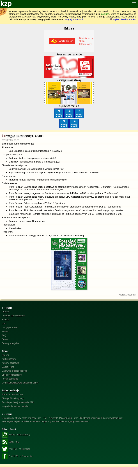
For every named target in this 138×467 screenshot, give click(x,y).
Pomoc (5, 331)
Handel (5, 319)
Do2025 (69, 113)
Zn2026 (64, 123)
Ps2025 (79, 113)
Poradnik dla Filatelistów (13, 315)
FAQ (4, 335)
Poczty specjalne (10, 379)
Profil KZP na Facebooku (17, 456)
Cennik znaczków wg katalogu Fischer (20, 383)
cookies (105, 14)
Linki (4, 323)
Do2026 (74, 123)
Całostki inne (8, 367)
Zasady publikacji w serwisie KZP (18, 402)
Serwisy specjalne (10, 343)
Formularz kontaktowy (12, 394)
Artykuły (6, 311)
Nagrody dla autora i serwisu (15, 406)
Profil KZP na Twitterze (16, 449)
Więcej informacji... (75, 19)
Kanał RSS (10, 442)
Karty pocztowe (9, 359)
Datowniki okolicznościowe (14, 371)
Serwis (5, 339)
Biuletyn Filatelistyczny (13, 398)
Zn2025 (59, 113)
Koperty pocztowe (10, 363)
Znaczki (5, 355)
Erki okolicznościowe (12, 375)
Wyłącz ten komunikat (123, 19)
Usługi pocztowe (9, 327)
